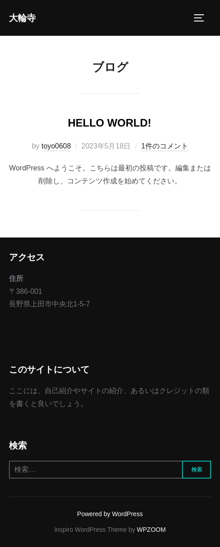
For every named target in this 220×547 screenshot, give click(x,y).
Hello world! (110, 123)
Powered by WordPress (110, 513)
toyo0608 (56, 146)
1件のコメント (164, 146)
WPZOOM (151, 529)
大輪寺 (22, 18)
